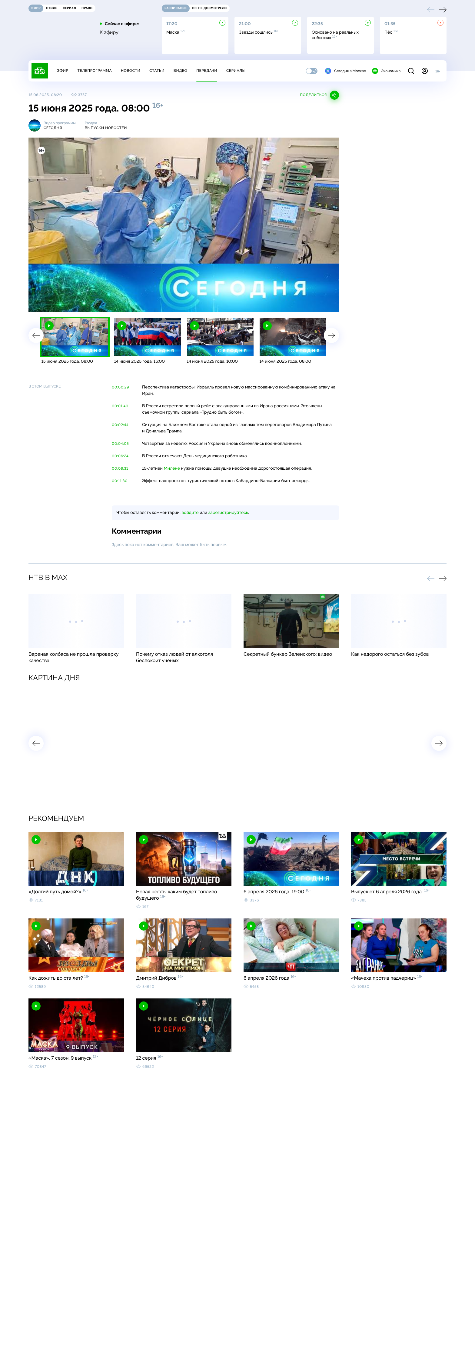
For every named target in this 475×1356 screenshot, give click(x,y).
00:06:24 (120, 456)
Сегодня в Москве (345, 71)
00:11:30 (120, 481)
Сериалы (236, 70)
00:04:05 (120, 443)
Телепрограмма (94, 70)
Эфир (62, 70)
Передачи (206, 70)
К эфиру (109, 32)
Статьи (156, 70)
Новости (130, 70)
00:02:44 (120, 425)
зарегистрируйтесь (228, 512)
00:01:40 (120, 406)
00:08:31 (120, 468)
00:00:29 (120, 387)
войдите (189, 512)
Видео (180, 70)
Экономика (386, 71)
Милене (172, 468)
